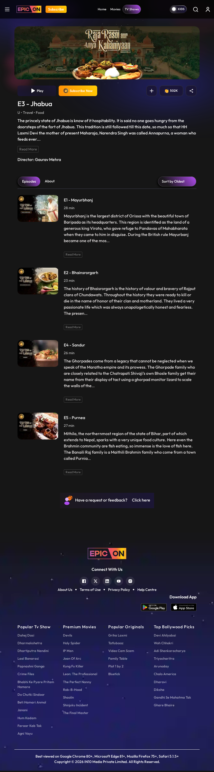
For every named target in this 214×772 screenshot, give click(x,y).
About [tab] (50, 182)
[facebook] (83, 581)
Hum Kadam (26, 719)
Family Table (117, 659)
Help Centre (146, 590)
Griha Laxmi (117, 636)
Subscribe (56, 9)
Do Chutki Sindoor (31, 695)
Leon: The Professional (80, 675)
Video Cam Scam (121, 652)
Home (102, 9)
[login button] (208, 9)
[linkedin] (107, 581)
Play (37, 91)
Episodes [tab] (29, 182)
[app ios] (184, 609)
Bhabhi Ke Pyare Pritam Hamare (35, 685)
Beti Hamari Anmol (31, 703)
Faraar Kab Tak (29, 727)
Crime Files (25, 675)
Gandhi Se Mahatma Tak (172, 698)
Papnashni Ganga (30, 667)
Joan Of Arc (72, 659)
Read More (28, 150)
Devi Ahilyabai (165, 636)
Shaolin (68, 698)
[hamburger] (7, 9)
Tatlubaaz (115, 644)
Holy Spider (72, 644)
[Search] (195, 9)
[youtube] (118, 581)
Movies (115, 9)
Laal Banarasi (28, 659)
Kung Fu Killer (73, 667)
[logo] (107, 554)
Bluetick (114, 675)
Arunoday (161, 667)
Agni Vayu (25, 734)
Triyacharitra (164, 659)
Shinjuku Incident (75, 706)
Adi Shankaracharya (169, 652)
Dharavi (160, 683)
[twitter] (95, 581)
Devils (67, 636)
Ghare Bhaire (164, 706)
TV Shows (132, 9)
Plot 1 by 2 (115, 667)
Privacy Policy (119, 590)
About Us (65, 590)
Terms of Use (90, 590)
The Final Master (75, 714)
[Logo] (28, 9)
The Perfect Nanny (77, 683)
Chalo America (165, 675)
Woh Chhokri (163, 644)
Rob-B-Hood (72, 691)
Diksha (159, 691)
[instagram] (130, 581)
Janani (22, 711)
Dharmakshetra (29, 644)
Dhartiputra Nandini (33, 652)
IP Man (68, 652)
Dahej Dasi (25, 636)
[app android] (156, 609)
